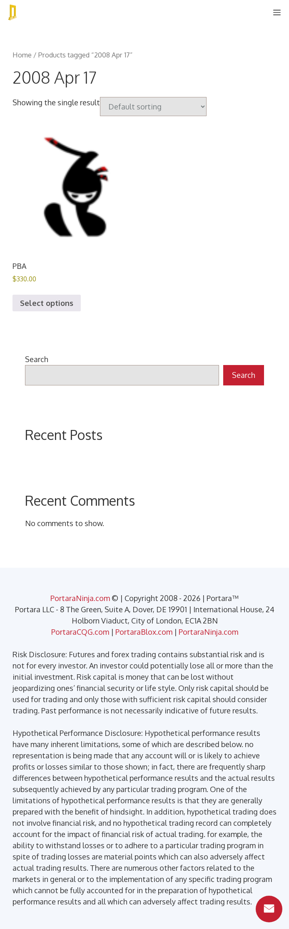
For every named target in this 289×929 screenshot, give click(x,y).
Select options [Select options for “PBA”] (46, 303)
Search (36, 359)
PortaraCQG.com (80, 631)
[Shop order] (153, 106)
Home (22, 54)
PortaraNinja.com (80, 598)
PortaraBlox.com (143, 631)
